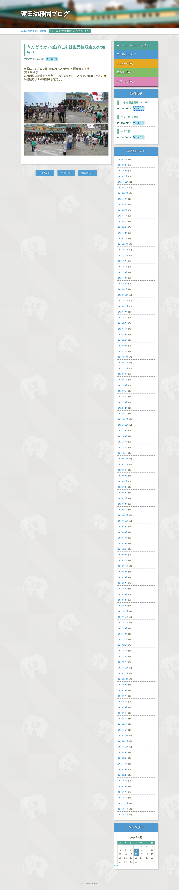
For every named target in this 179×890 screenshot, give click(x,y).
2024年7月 (123, 261)
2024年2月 (123, 284)
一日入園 (125, 131)
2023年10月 (123, 306)
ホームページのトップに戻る (133, 45)
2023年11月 (123, 300)
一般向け (42, 31)
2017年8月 (123, 634)
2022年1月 (123, 413)
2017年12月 (123, 611)
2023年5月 (123, 334)
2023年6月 (123, 329)
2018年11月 (123, 566)
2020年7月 (123, 481)
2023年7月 (123, 323)
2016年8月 (123, 690)
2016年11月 (123, 673)
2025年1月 (123, 238)
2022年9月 (123, 374)
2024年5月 (123, 272)
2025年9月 (123, 199)
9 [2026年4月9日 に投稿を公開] (136, 850)
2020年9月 (123, 470)
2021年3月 (123, 447)
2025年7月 (123, 210)
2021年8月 (123, 436)
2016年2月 (123, 724)
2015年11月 (123, 741)
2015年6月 (123, 769)
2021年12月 (123, 419)
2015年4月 (123, 781)
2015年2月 (123, 792)
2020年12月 (123, 459)
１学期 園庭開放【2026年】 (136, 102)
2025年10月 (123, 193)
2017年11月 (123, 617)
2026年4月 (123, 159)
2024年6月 (123, 267)
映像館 (124, 72)
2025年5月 (123, 216)
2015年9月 (123, 752)
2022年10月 (123, 368)
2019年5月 (123, 543)
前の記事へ (87, 173)
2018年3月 (123, 600)
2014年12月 (123, 803)
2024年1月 (123, 289)
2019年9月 (123, 526)
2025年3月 (123, 227)
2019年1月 (123, 560)
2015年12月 (123, 735)
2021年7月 (123, 442)
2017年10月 (123, 622)
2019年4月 (123, 549)
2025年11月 (123, 187)
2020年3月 (123, 504)
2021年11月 (123, 425)
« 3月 (116, 865)
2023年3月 (123, 346)
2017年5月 (123, 651)
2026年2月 (123, 171)
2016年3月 (123, 718)
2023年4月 (123, 340)
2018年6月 (123, 589)
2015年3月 (123, 786)
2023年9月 (123, 312)
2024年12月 (123, 244)
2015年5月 (123, 775)
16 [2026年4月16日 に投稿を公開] (136, 854)
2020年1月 (123, 510)
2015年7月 (123, 764)
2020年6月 (123, 487)
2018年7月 (123, 583)
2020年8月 (123, 476)
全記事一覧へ (66, 173)
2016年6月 (123, 702)
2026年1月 (123, 176)
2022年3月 (123, 402)
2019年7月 (123, 538)
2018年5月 (123, 594)
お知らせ (125, 63)
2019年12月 (123, 515)
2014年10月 (123, 815)
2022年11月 (123, 363)
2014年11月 (123, 809)
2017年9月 (123, 628)
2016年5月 (123, 707)
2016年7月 (123, 696)
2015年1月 (123, 798)
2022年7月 (123, 380)
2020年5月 (123, 492)
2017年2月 (123, 662)
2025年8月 (123, 204)
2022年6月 (123, 385)
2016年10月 (123, 679)
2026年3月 (123, 165)
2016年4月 (123, 713)
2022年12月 (123, 357)
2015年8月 (123, 758)
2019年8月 (123, 532)
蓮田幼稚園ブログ (29, 31)
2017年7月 (123, 639)
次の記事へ (44, 173)
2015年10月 (123, 747)
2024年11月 (123, 250)
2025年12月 (123, 182)
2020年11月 (123, 464)
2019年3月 (123, 555)
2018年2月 (123, 606)
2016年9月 (123, 685)
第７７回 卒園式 (129, 117)
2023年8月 (123, 317)
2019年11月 (123, 521)
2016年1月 (123, 730)
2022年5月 (123, 391)
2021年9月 (123, 430)
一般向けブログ (126, 54)
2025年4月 (123, 221)
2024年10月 (123, 255)
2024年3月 (123, 278)
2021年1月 (123, 453)
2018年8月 (123, 577)
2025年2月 (123, 233)
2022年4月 (123, 396)
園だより (125, 81)
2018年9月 (123, 572)
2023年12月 (123, 295)
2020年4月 (123, 498)
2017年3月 (123, 656)
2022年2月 (123, 408)
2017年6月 (123, 645)
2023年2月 (123, 351)
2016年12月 (123, 668)
